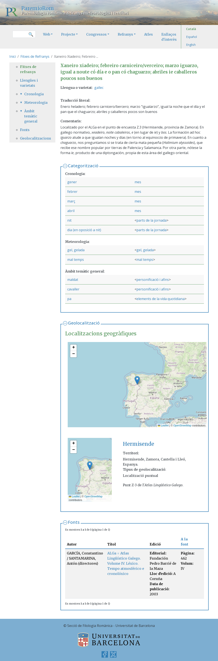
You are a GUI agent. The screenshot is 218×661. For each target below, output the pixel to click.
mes (138, 182)
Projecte (68, 34)
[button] (137, 380)
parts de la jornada (151, 220)
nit (69, 220)
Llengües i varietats (29, 83)
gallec (98, 87)
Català (191, 29)
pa (69, 298)
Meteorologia (34, 102)
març (71, 201)
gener (72, 182)
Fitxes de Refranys (34, 56)
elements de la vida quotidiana (160, 298)
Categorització (83, 166)
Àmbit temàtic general (30, 116)
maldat (72, 279)
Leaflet (163, 425)
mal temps (75, 259)
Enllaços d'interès (169, 37)
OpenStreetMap (182, 425)
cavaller (73, 289)
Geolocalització (84, 323)
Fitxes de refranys (28, 69)
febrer (72, 191)
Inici (12, 56)
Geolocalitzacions (32, 138)
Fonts (74, 522)
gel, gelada (76, 250)
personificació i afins (152, 279)
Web (46, 34)
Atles (148, 34)
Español (191, 37)
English (191, 45)
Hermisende (138, 444)
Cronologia (34, 94)
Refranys (125, 34)
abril (71, 210)
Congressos (96, 34)
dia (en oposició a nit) (84, 230)
